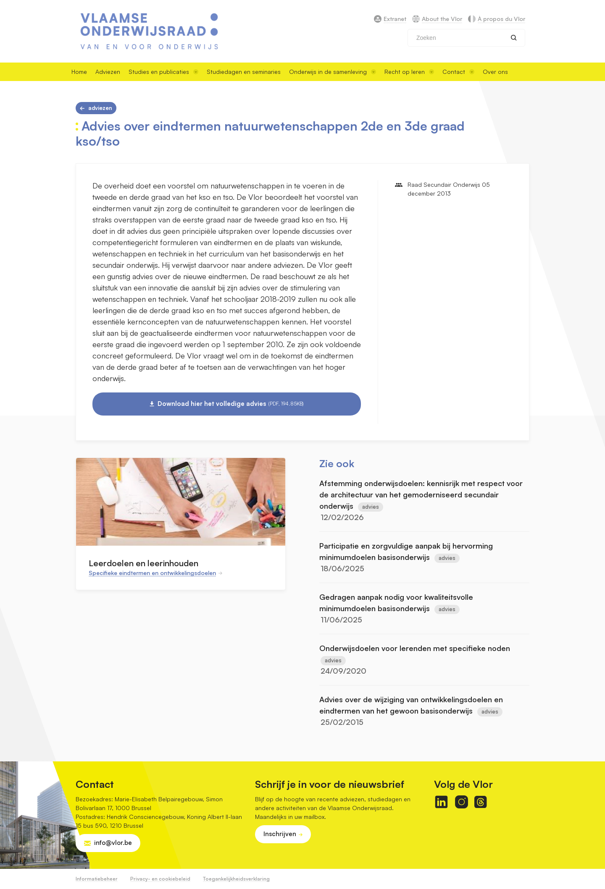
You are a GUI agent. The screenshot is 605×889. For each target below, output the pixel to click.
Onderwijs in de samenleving (332, 71)
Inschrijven (279, 834)
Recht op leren (409, 71)
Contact (458, 71)
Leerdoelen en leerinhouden (143, 563)
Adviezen (107, 71)
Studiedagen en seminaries (244, 71)
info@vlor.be (113, 843)
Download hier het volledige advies (231, 404)
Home (79, 71)
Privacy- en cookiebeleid (160, 879)
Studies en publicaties (163, 71)
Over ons (495, 71)
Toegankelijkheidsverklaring (236, 879)
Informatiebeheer (97, 879)
